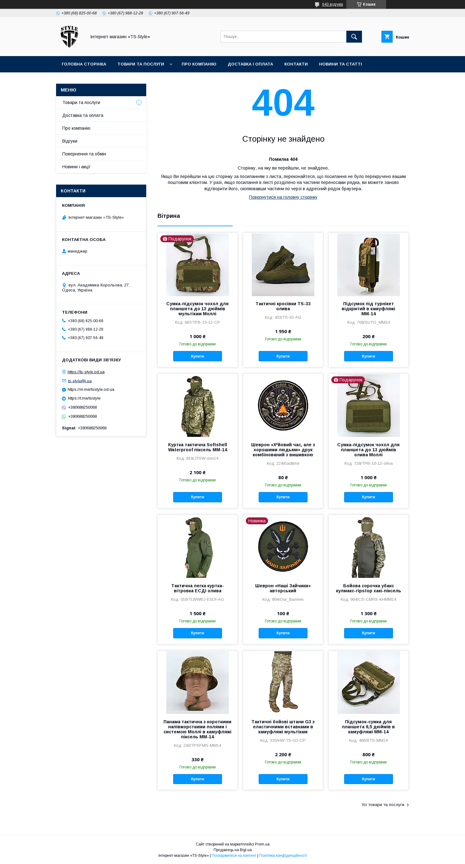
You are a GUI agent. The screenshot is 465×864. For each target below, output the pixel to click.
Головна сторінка (84, 64)
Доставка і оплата (250, 64)
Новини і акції (76, 166)
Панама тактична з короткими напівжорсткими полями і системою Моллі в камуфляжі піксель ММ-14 (197, 729)
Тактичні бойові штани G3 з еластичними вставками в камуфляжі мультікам (283, 726)
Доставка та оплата (82, 115)
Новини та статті (340, 64)
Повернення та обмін (84, 153)
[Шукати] (354, 37)
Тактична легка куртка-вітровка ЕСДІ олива (197, 588)
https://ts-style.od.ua (86, 371)
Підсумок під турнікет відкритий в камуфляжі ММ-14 (368, 308)
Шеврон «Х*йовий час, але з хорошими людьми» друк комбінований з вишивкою (283, 449)
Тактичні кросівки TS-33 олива (283, 306)
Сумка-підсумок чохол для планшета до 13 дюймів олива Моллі (368, 449)
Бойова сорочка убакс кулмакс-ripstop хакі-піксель (368, 588)
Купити (197, 356)
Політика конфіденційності (283, 855)
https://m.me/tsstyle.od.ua (91, 389)
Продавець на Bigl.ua (233, 850)
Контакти (296, 64)
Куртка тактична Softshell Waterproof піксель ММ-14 (197, 447)
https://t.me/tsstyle (84, 398)
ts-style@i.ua (80, 380)
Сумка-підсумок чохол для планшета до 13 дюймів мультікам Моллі (197, 308)
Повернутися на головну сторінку (283, 197)
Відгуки (69, 141)
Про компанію (199, 64)
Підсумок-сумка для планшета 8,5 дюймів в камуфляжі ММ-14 (368, 726)
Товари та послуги (140, 64)
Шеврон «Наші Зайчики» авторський (283, 588)
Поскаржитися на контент (234, 855)
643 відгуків (332, 4)
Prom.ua (262, 844)
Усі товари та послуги (383, 804)
